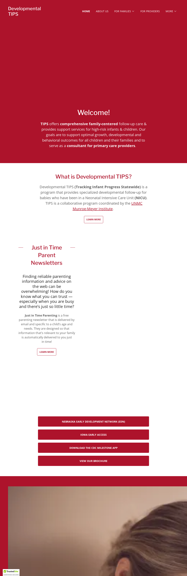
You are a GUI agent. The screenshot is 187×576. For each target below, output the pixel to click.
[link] (29, 15)
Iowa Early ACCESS (93, 434)
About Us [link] (102, 11)
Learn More (93, 219)
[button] (124, 11)
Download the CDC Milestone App (93, 448)
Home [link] (86, 11)
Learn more (46, 352)
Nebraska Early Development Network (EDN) (93, 421)
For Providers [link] (150, 11)
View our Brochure (93, 461)
